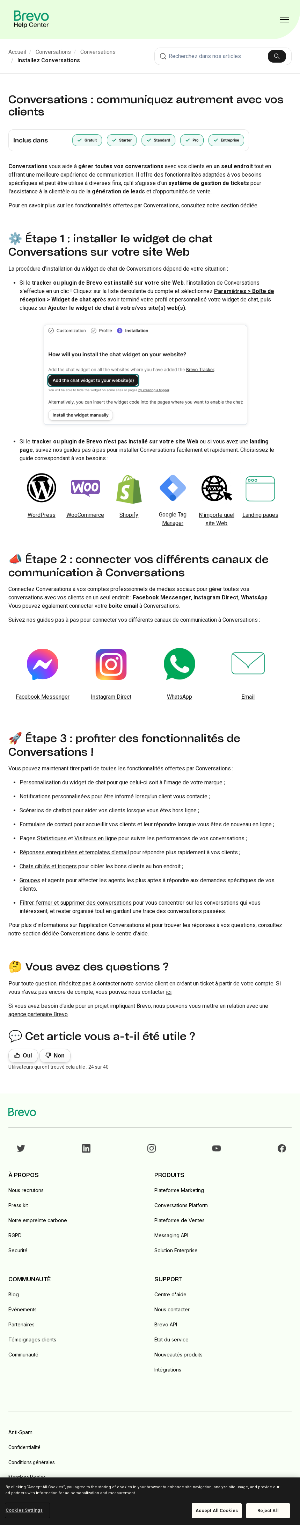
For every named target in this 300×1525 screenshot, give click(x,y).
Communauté (23, 1354)
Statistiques (52, 838)
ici (168, 992)
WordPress (42, 515)
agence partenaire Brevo (38, 1014)
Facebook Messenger (42, 696)
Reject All (267, 1510)
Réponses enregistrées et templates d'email (74, 852)
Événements (22, 1309)
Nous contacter (172, 1309)
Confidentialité (24, 1447)
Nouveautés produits (178, 1354)
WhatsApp (179, 696)
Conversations (53, 52)
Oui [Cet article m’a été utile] (27, 1056)
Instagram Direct (111, 696)
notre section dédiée (232, 205)
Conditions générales (31, 1462)
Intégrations (167, 1370)
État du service (171, 1339)
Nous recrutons (26, 1190)
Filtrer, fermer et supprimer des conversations (76, 902)
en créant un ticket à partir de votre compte (221, 983)
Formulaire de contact (46, 824)
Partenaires (21, 1324)
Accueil (17, 52)
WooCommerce (85, 515)
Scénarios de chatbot (45, 810)
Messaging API (171, 1235)
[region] (150, 1501)
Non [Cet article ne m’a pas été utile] (59, 1056)
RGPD (15, 1235)
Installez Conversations (48, 60)
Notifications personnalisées (55, 796)
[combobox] (223, 56)
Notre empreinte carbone (37, 1220)
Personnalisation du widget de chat (62, 782)
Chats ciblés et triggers (48, 866)
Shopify (128, 515)
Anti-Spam (20, 1432)
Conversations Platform (181, 1205)
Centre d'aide (170, 1294)
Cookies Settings (24, 1510)
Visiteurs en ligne (95, 838)
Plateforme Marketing (179, 1190)
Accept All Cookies (217, 1510)
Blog (13, 1294)
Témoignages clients (32, 1339)
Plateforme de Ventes (179, 1220)
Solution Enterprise (176, 1250)
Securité (18, 1250)
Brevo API (165, 1324)
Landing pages (260, 515)
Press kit (18, 1205)
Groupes (30, 880)
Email (248, 696)
